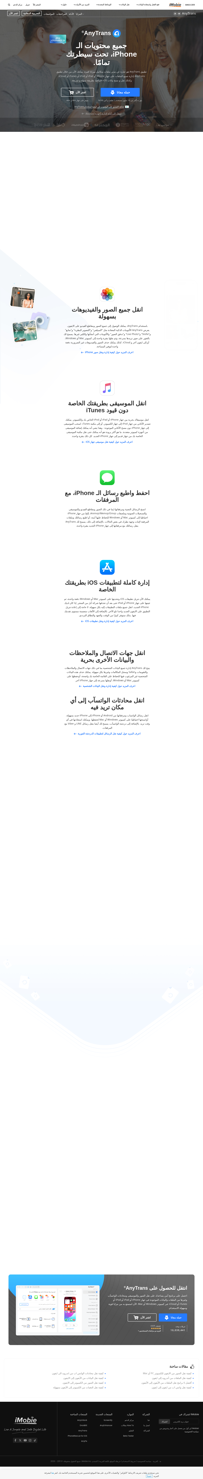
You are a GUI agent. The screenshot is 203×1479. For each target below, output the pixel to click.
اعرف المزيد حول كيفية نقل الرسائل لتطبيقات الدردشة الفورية (109, 733)
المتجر (38, 5)
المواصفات (49, 13)
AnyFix (84, 1441)
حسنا (149, 1476)
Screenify (108, 1420)
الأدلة (71, 13)
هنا (52, 1472)
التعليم (131, 1430)
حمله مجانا (123, 92)
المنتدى (95, 1461)
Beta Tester (128, 1436)
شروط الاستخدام (129, 1461)
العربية (155, 1461)
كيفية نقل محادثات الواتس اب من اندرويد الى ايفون (78, 1373)
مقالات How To (127, 1425)
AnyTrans (189, 13)
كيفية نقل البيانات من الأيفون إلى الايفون (83, 1378)
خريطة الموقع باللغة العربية (110, 1461)
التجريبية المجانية (31, 13)
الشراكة (146, 1430)
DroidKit (83, 1425)
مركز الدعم (17, 5)
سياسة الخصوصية (144, 1461)
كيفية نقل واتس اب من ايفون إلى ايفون (172, 1387)
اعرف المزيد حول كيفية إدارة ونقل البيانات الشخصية (109, 686)
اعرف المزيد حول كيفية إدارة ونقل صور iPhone (109, 352)
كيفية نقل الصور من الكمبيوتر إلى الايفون (83, 1382)
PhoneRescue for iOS (77, 1436)
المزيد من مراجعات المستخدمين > (149, 1331)
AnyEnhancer (106, 1425)
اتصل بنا (146, 1425)
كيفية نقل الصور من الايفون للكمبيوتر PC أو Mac (167, 1373)
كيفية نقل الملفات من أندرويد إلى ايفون (172, 1378)
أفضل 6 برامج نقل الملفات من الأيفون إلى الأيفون (166, 1382)
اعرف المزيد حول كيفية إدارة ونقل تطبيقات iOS (109, 621)
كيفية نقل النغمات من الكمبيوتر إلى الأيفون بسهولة (78, 1387)
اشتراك (164, 1422)
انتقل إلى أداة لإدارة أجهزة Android (103, 113)
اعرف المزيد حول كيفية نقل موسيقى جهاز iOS (109, 441)
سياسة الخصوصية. (192, 1431)
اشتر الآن (13, 13)
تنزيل (27, 5)
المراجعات (61, 13)
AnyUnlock (82, 1420)
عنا (149, 1420)
